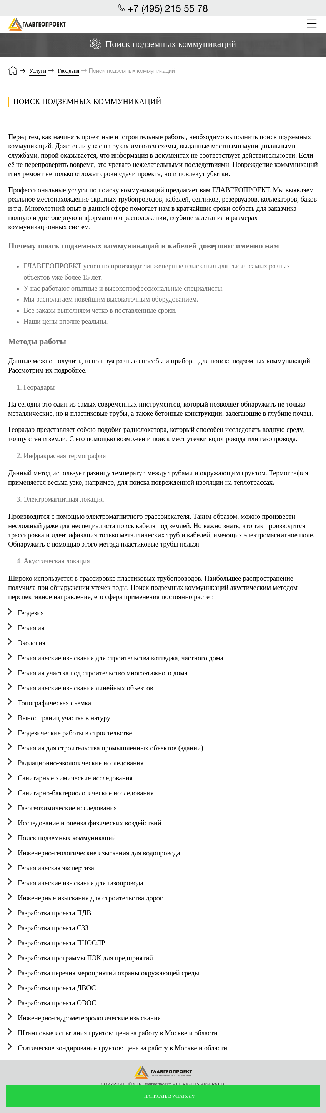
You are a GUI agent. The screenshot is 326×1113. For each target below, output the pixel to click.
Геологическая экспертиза (56, 868)
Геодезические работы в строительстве (75, 733)
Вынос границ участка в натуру (64, 718)
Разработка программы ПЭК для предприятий (85, 958)
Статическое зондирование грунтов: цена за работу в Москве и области (122, 1048)
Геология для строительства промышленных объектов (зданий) (110, 748)
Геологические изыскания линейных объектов (85, 688)
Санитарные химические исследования (75, 778)
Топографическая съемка (54, 703)
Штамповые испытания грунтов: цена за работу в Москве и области (118, 1033)
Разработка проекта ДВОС (57, 988)
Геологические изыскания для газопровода (80, 883)
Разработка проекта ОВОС (57, 1003)
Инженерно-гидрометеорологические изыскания (89, 1018)
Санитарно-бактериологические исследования (86, 793)
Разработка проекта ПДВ (54, 913)
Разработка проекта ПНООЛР (61, 943)
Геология (31, 628)
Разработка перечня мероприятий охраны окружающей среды (108, 973)
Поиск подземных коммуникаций (67, 838)
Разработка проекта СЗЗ (53, 928)
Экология (31, 643)
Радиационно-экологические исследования (80, 763)
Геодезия (69, 71)
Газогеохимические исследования (67, 808)
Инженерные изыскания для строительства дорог (90, 898)
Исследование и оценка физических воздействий (89, 823)
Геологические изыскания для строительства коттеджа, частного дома (120, 658)
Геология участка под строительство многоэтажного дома (102, 673)
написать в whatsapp (169, 1096)
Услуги (38, 71)
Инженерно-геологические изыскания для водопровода (99, 853)
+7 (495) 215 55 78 (168, 9)
